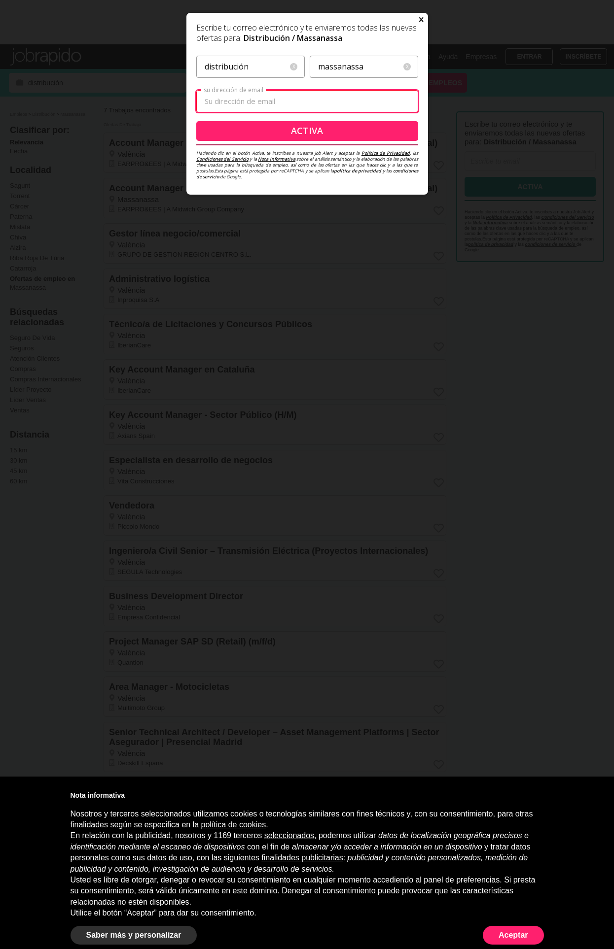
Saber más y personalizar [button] (133, 935)
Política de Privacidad (385, 253)
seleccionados (289, 835)
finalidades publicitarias (302, 857)
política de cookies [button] (233, 824)
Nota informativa (276, 259)
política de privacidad (357, 271)
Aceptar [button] (513, 935)
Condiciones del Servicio (222, 259)
